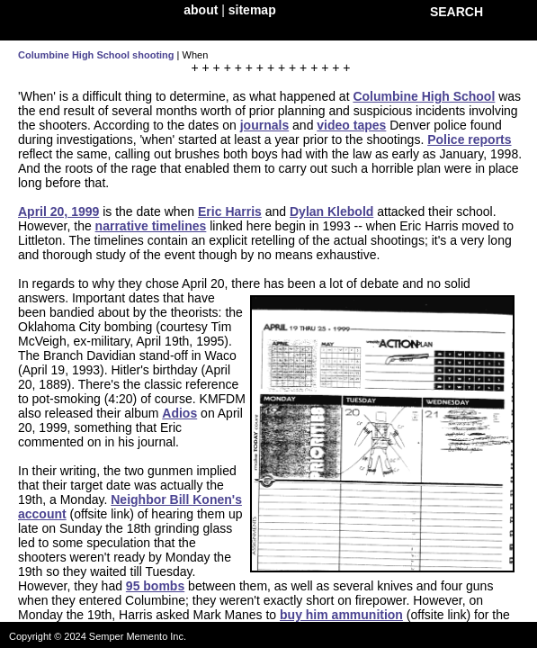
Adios (179, 413)
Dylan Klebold (331, 211)
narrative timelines (151, 226)
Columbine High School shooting (96, 55)
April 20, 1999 (58, 211)
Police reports (469, 139)
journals (264, 125)
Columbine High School (424, 96)
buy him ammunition (341, 615)
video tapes (351, 125)
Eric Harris (230, 211)
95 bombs (155, 586)
